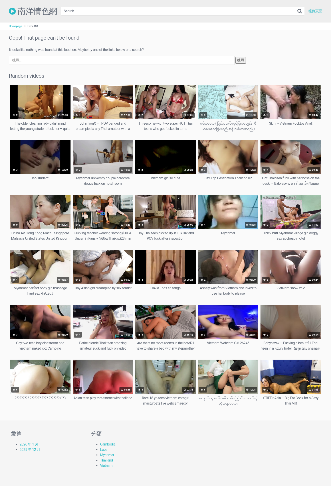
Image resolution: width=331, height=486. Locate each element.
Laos (103, 450)
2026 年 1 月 (29, 444)
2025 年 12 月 (30, 450)
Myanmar (107, 455)
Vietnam (106, 466)
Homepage (15, 26)
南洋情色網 (33, 11)
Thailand (106, 460)
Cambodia (107, 444)
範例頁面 (315, 11)
